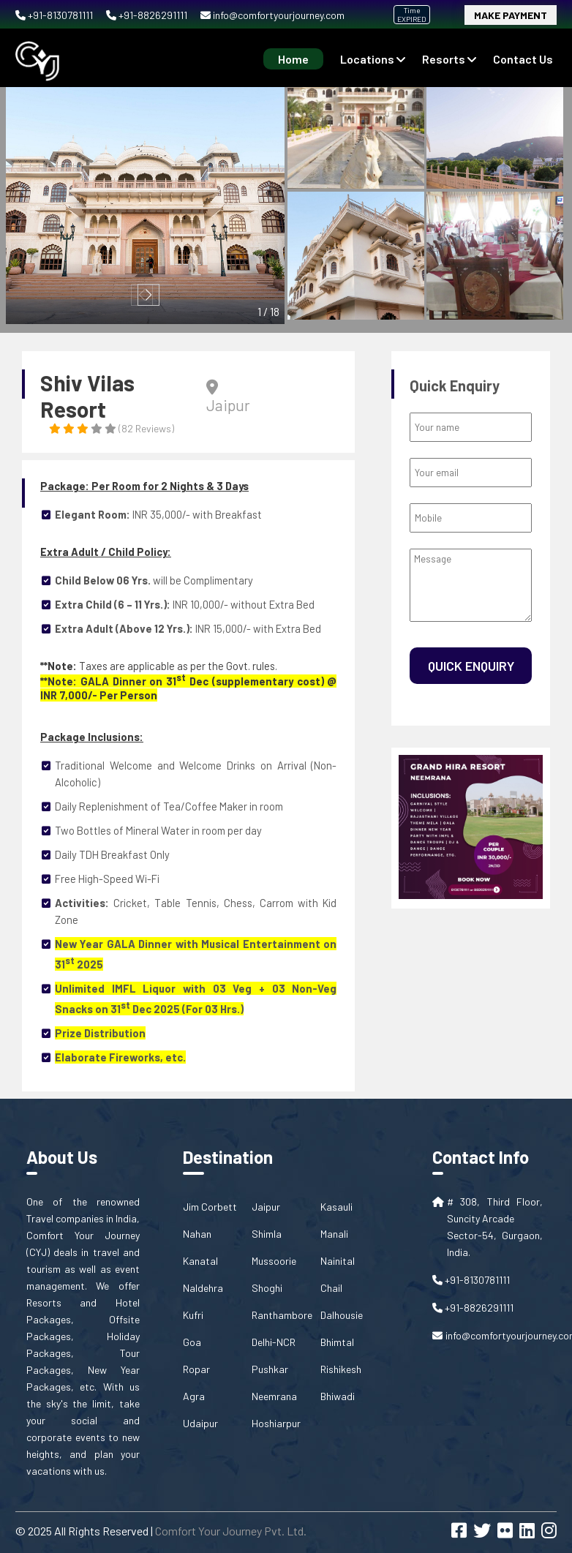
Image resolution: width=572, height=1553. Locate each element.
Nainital (337, 1261)
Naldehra (203, 1288)
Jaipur (266, 1206)
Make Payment (510, 15)
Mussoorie (274, 1261)
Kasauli (336, 1206)
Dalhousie (341, 1315)
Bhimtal (337, 1342)
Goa (192, 1342)
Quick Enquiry (471, 666)
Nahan (197, 1233)
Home (293, 59)
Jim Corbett (210, 1206)
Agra (194, 1396)
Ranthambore (282, 1315)
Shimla (267, 1233)
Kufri (193, 1315)
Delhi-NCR (274, 1342)
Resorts (449, 59)
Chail (331, 1288)
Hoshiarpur (276, 1423)
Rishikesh (340, 1369)
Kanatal (200, 1261)
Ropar (196, 1369)
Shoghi (267, 1288)
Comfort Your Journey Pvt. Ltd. (230, 1531)
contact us (523, 59)
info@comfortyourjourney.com (272, 15)
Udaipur (200, 1423)
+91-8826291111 (147, 15)
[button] (148, 295)
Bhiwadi (337, 1396)
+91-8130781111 (55, 15)
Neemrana (274, 1396)
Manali (334, 1233)
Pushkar (270, 1369)
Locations (372, 59)
